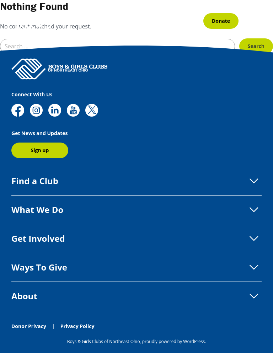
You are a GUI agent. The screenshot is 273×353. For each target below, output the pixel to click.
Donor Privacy (28, 326)
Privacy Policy (77, 326)
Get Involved (136, 238)
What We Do (136, 210)
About (136, 296)
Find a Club (136, 181)
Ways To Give (136, 267)
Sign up (40, 150)
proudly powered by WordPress (173, 341)
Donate (221, 20)
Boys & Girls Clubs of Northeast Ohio (103, 341)
